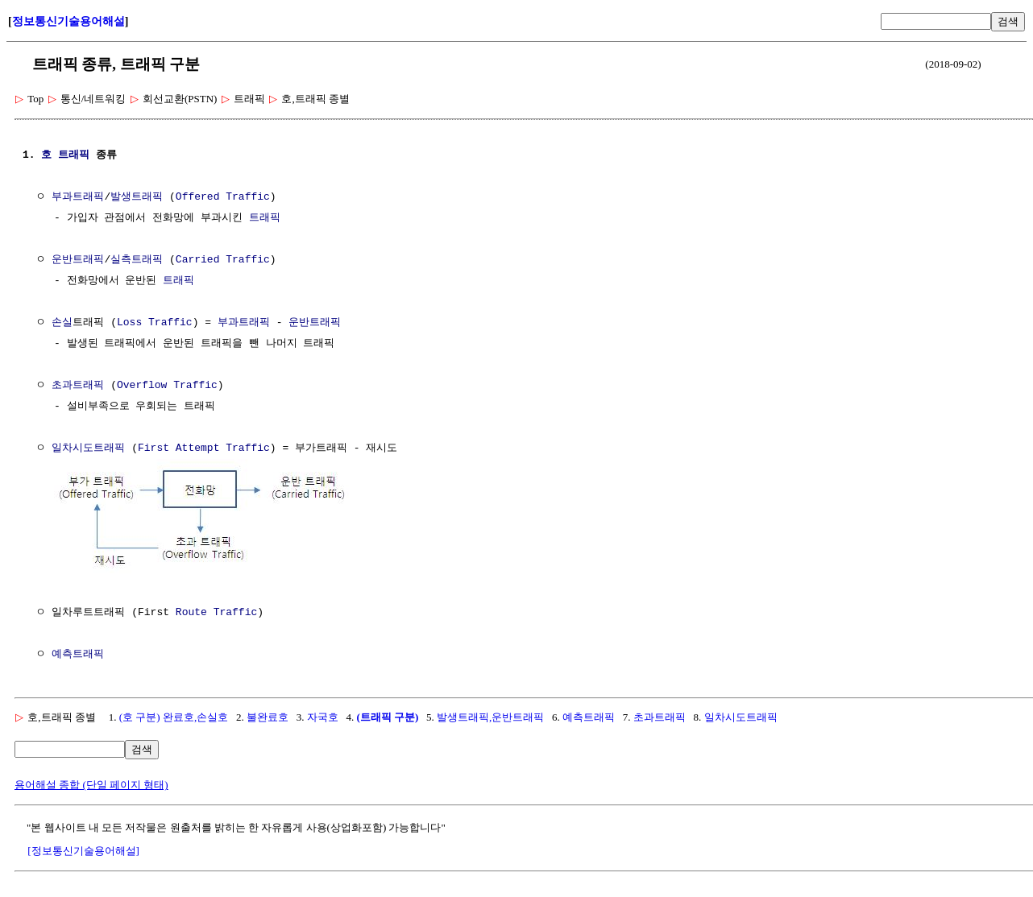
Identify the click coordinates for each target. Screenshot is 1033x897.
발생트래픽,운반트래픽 (490, 715)
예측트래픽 (78, 653)
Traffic (170, 323)
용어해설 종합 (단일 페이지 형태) (91, 783)
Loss (129, 323)
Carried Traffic (223, 260)
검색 (1008, 21)
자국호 (322, 715)
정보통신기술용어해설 (68, 21)
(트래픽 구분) (387, 715)
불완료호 (267, 715)
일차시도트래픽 (88, 448)
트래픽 (73, 155)
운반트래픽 (78, 260)
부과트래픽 (78, 197)
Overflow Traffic (167, 385)
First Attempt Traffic (204, 448)
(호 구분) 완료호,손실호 (173, 715)
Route (191, 611)
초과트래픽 (78, 385)
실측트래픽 (136, 260)
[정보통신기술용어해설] (83, 849)
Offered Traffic (223, 197)
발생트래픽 (136, 197)
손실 (62, 323)
